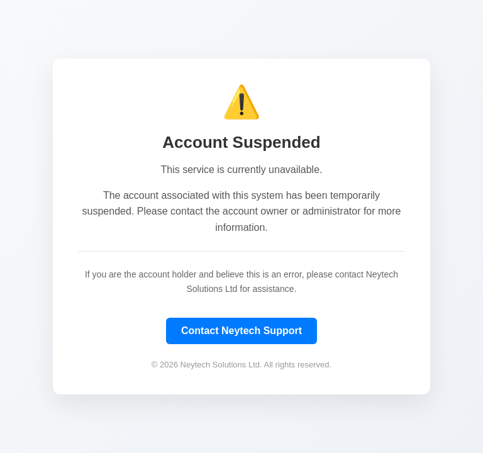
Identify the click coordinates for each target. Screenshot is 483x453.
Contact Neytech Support (241, 330)
